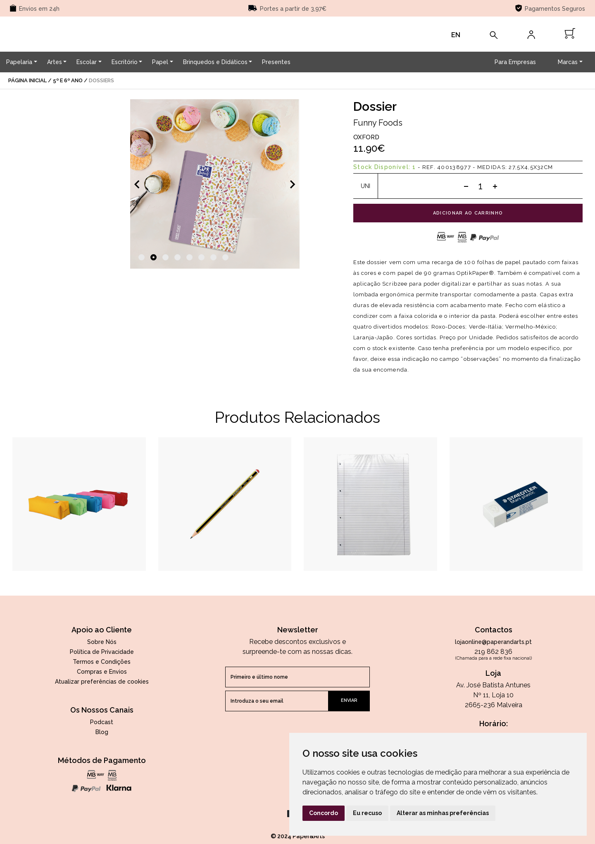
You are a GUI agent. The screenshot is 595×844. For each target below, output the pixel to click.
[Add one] (495, 186)
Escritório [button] (125, 62)
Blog (101, 732)
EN (455, 35)
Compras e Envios (102, 671)
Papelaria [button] (19, 62)
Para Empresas (515, 62)
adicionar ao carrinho (468, 213)
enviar (349, 700)
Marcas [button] (568, 62)
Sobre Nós (102, 642)
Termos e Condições (102, 661)
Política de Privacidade (102, 651)
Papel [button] (160, 62)
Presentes (276, 62)
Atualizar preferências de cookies (102, 681)
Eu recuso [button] (367, 813)
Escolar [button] (86, 62)
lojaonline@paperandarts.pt (493, 642)
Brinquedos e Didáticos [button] (215, 62)
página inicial (27, 80)
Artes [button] (54, 62)
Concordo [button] (323, 813)
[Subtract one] (466, 186)
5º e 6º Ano (68, 80)
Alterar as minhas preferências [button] (443, 813)
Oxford (366, 137)
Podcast (101, 722)
